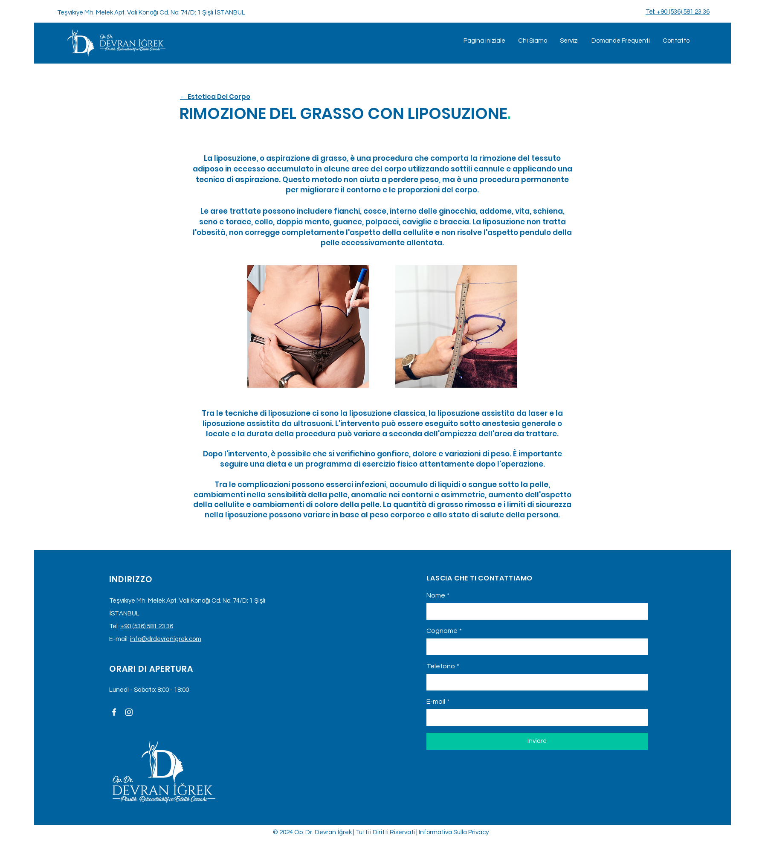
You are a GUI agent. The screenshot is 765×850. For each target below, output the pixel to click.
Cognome (444, 631)
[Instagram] (129, 712)
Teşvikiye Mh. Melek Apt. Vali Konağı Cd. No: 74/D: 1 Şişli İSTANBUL (151, 12)
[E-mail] (534, 717)
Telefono (442, 666)
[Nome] (534, 611)
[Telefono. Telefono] (545, 682)
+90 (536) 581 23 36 (146, 626)
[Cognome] (534, 646)
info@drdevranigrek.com (165, 639)
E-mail (437, 701)
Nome (437, 595)
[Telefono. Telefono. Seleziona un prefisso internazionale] (440, 682)
